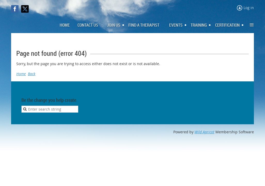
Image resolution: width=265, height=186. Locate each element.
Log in (249, 7)
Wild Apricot (204, 131)
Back (31, 73)
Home (21, 73)
